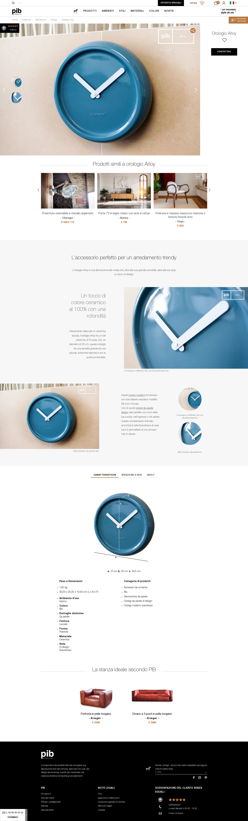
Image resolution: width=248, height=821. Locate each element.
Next (196, 90)
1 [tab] (16, 82)
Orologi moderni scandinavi (138, 606)
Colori (154, 11)
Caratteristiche (105, 475)
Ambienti (108, 11)
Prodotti (90, 11)
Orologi (54, 20)
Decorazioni (40, 20)
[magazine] (76, 11)
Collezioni (26, 20)
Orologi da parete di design (138, 601)
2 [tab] (16, 97)
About (151, 475)
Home (15, 20)
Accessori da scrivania (135, 587)
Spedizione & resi (131, 475)
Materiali (137, 11)
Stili (122, 11)
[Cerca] (13, 3)
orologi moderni (137, 395)
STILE (197, 3)
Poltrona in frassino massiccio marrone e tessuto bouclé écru (180, 217)
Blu (125, 592)
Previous (4, 90)
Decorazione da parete (135, 597)
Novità (169, 11)
